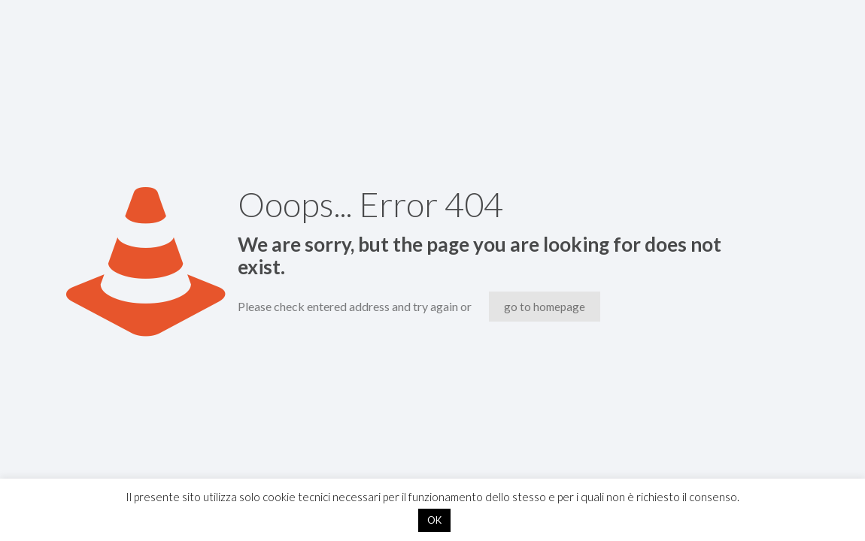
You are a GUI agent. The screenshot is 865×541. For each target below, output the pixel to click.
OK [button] (434, 520)
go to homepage (544, 306)
